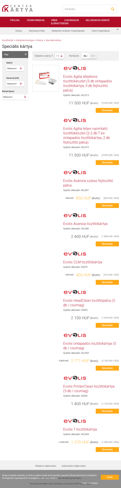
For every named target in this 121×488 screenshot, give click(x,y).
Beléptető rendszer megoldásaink (68, 30)
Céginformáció (35, 20)
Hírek (54, 20)
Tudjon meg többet (89, 483)
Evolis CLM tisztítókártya (82, 262)
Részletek (107, 110)
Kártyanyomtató (37, 30)
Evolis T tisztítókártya (80, 429)
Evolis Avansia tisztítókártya (85, 224)
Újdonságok (71, 20)
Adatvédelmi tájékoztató (74, 466)
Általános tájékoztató (45, 466)
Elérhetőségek (60, 23)
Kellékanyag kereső (97, 20)
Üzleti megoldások (101, 30)
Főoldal (15, 20)
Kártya (19, 30)
